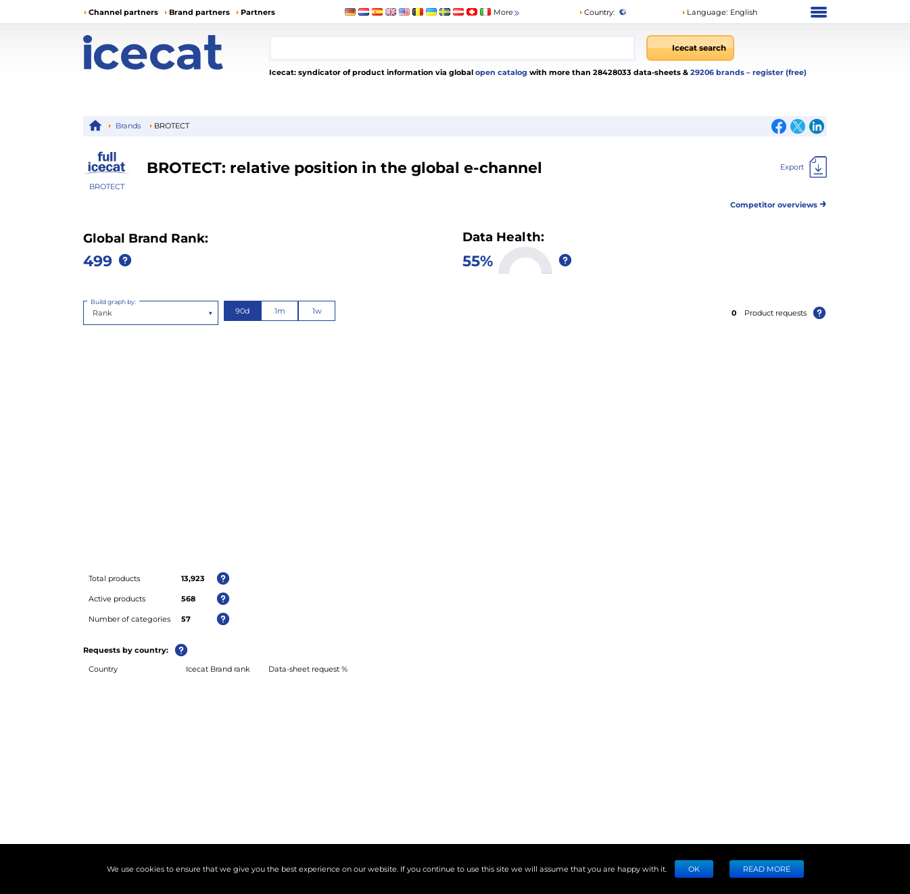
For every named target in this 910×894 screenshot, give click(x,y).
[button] (719, 12)
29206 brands (718, 72)
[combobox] (452, 48)
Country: (597, 12)
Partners (258, 12)
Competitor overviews (778, 202)
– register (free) (776, 72)
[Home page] (176, 52)
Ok (694, 868)
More (507, 12)
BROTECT (106, 186)
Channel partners (123, 12)
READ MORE (766, 868)
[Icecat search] (690, 48)
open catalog (500, 72)
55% (477, 260)
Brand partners (199, 12)
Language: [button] (704, 12)
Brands (128, 125)
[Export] (803, 167)
